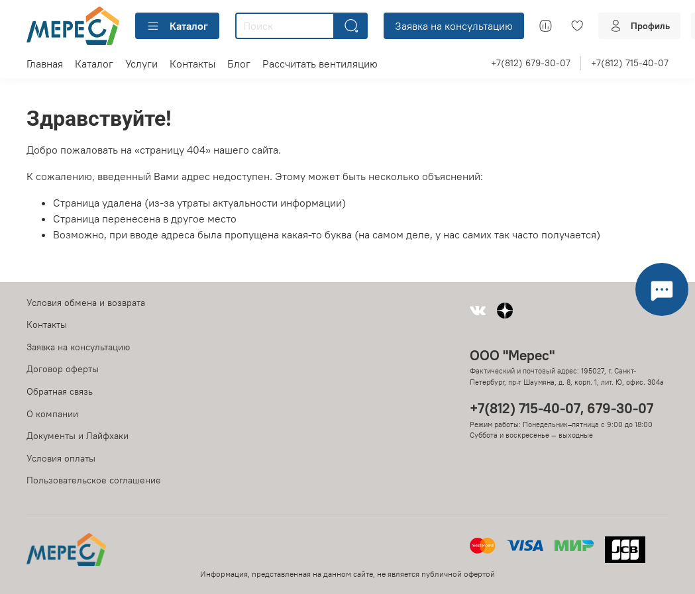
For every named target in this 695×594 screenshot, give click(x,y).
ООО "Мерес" (512, 355)
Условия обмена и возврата (86, 303)
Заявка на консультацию (454, 25)
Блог (238, 63)
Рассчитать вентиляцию (320, 63)
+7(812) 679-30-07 (530, 63)
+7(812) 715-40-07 (629, 63)
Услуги (141, 63)
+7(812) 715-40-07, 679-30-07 (561, 408)
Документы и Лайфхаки (78, 436)
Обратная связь (60, 391)
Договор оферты (63, 369)
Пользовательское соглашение (94, 480)
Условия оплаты (61, 458)
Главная (45, 63)
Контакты (192, 63)
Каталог (177, 25)
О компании (52, 414)
